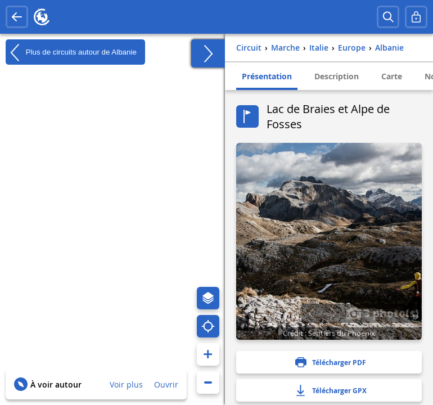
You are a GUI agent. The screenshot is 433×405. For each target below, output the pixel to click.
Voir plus (126, 384)
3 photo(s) (382, 313)
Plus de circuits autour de (71, 52)
